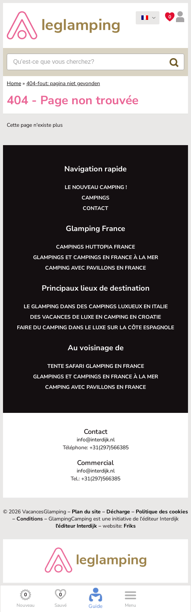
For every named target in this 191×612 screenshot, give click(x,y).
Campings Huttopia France (95, 246)
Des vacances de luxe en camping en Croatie (95, 317)
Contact (95, 208)
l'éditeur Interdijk (76, 526)
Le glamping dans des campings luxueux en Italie (96, 306)
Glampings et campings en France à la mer (95, 257)
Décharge (118, 511)
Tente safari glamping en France (95, 366)
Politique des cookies (162, 511)
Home (14, 83)
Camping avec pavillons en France (95, 268)
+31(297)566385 (109, 447)
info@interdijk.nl (96, 439)
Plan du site (86, 511)
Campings (95, 197)
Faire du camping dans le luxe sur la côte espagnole (95, 327)
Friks (130, 526)
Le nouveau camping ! (96, 187)
